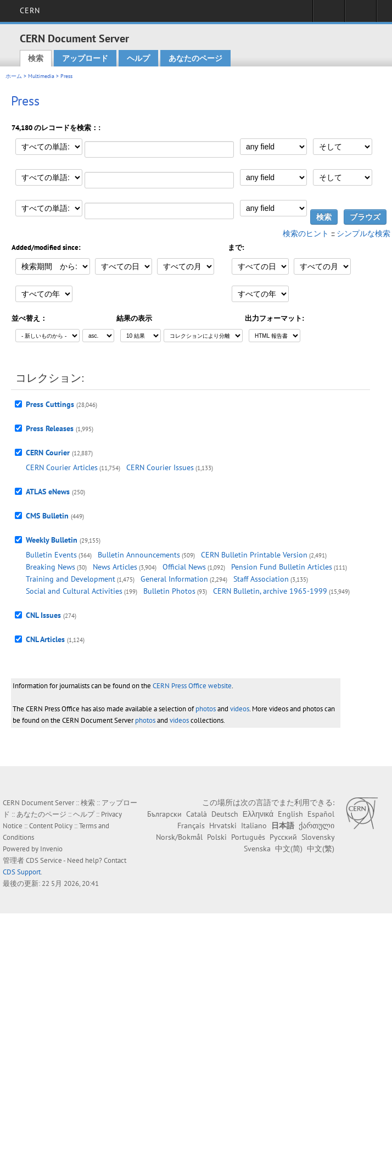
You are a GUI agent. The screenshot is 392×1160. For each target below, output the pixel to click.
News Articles (115, 567)
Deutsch (224, 814)
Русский (283, 837)
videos (239, 708)
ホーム (13, 76)
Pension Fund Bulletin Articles (281, 567)
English (290, 814)
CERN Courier (48, 453)
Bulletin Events (51, 555)
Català (196, 814)
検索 (35, 58)
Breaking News (50, 567)
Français (191, 825)
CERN (30, 10)
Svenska (257, 849)
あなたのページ (195, 58)
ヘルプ (138, 58)
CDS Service (44, 860)
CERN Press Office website (192, 685)
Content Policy (50, 825)
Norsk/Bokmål (179, 837)
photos (205, 708)
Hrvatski (223, 825)
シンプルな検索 (363, 233)
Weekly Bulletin (51, 540)
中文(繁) (320, 849)
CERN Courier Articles (62, 467)
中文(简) (289, 849)
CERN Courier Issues (160, 467)
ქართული (316, 825)
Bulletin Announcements (139, 555)
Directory (360, 14)
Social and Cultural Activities (74, 591)
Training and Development (70, 579)
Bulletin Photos (169, 591)
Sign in (328, 14)
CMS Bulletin (47, 516)
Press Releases (50, 428)
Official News (184, 567)
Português (248, 837)
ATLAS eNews (48, 492)
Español (320, 814)
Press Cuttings (50, 404)
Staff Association (261, 579)
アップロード (85, 58)
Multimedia (41, 76)
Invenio (51, 849)
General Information (174, 579)
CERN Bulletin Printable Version (254, 555)
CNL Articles (45, 639)
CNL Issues (43, 615)
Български (164, 814)
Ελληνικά (258, 814)
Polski (217, 837)
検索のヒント (306, 233)
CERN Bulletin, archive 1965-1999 (270, 591)
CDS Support (22, 872)
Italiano (254, 825)
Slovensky (317, 837)
